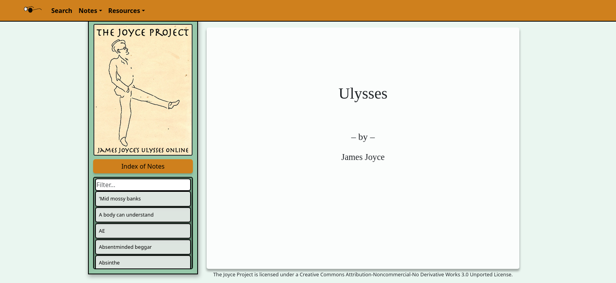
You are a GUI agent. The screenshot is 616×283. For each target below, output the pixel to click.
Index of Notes (143, 166)
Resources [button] (124, 10)
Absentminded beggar (125, 246)
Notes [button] (88, 10)
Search (61, 10)
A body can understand (126, 214)
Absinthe (109, 262)
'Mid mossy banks (120, 198)
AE (102, 230)
